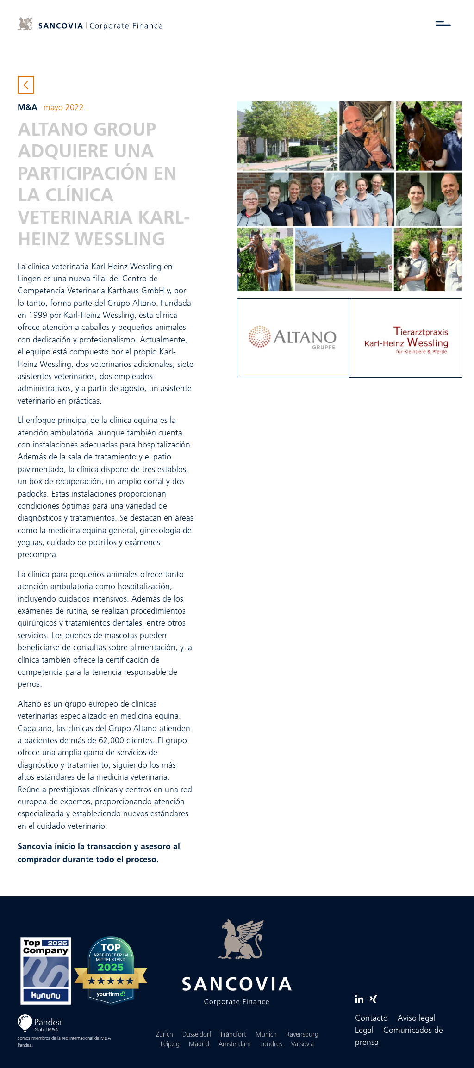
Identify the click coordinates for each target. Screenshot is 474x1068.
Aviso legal (417, 1019)
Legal (364, 1031)
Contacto (371, 1019)
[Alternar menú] (443, 23)
